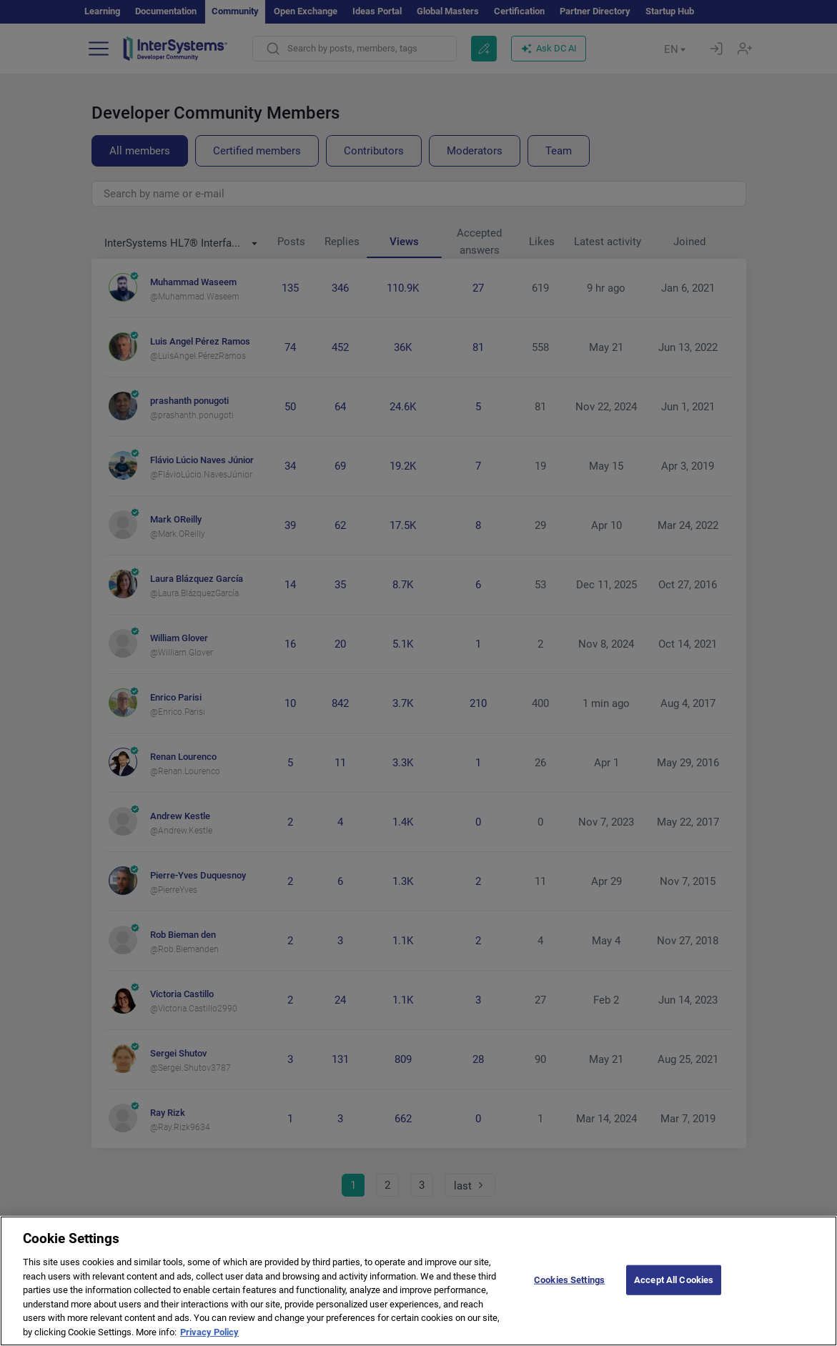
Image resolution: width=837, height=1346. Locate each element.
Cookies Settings (569, 1295)
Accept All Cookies (673, 1295)
